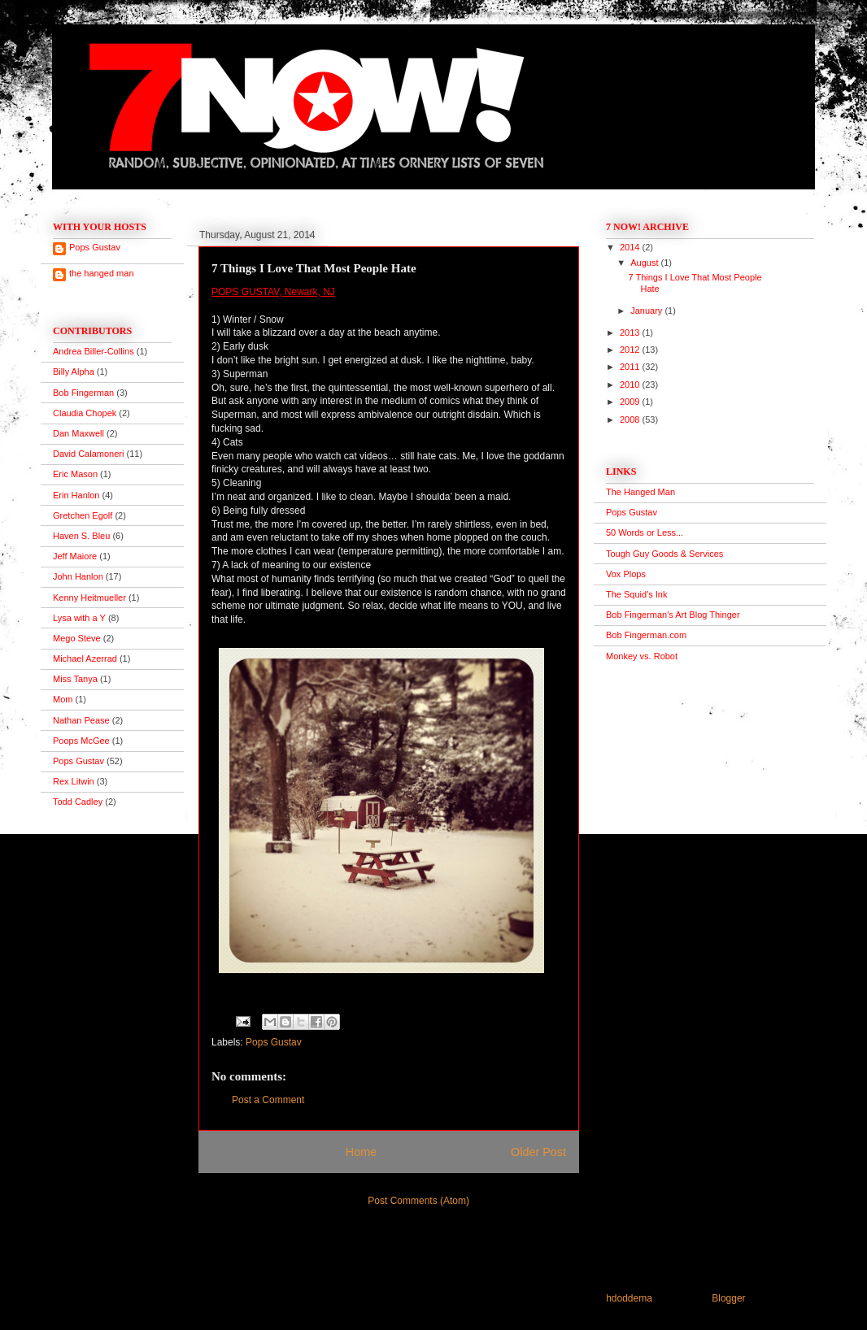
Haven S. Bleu (81, 536)
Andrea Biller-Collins (93, 351)
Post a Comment (268, 1100)
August (645, 262)
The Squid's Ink (636, 594)
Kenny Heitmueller (89, 597)
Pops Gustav (274, 1042)
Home (361, 1151)
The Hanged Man (640, 492)
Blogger (728, 1298)
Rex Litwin (73, 781)
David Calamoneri (88, 454)
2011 (631, 367)
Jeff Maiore (75, 556)
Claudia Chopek (84, 413)
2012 (631, 349)
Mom (62, 699)
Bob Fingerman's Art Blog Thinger (673, 614)
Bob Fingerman (83, 393)
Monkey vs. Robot (641, 656)
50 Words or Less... (644, 532)
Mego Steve (77, 638)
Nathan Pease (81, 720)
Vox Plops (626, 574)
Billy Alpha (73, 371)
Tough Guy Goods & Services (664, 554)
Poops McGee (81, 740)
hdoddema (629, 1298)
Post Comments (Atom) (418, 1200)
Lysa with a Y (79, 618)
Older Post (538, 1151)
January (647, 310)
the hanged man (101, 273)
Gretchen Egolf (82, 515)
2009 (631, 401)
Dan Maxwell (78, 433)
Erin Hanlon (76, 495)
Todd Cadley (77, 801)
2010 (631, 384)
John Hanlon (78, 576)
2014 (631, 247)
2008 (631, 419)
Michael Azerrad (85, 658)
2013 (631, 332)
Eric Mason (75, 474)
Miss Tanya (75, 679)
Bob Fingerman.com (646, 635)
